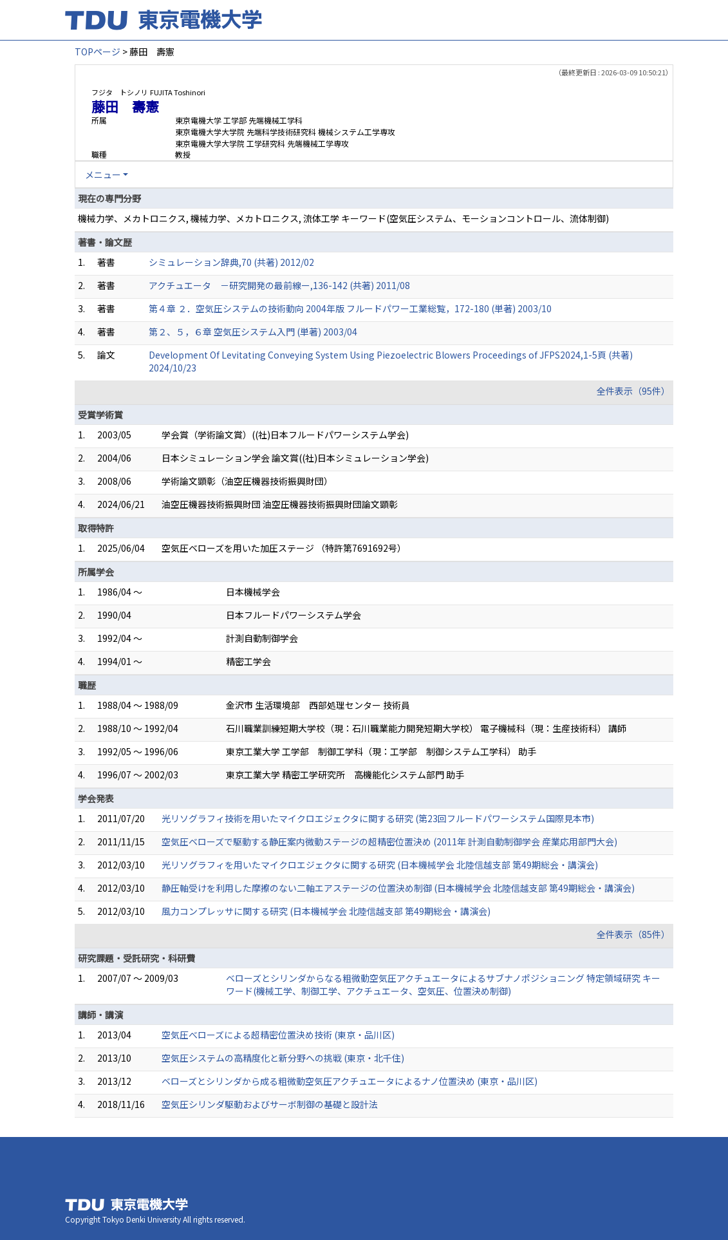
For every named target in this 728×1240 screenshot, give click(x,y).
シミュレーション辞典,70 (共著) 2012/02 (231, 262)
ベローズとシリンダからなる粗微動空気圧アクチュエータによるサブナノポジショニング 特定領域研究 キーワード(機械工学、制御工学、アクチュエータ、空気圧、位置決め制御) (443, 984)
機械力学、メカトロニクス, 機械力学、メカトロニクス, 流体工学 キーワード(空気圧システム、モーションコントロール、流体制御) (343, 218)
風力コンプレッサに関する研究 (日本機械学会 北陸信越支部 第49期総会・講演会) (326, 911)
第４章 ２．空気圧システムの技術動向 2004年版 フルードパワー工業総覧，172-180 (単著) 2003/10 (350, 308)
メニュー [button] (103, 174)
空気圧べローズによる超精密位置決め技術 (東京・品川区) (278, 1034)
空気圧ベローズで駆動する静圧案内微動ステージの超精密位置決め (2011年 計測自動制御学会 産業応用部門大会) (389, 841)
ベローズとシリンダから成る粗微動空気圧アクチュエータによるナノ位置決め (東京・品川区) (349, 1081)
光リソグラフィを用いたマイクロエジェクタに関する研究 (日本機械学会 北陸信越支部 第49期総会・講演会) (380, 864)
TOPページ (97, 51)
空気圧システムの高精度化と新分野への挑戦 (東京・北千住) (283, 1057)
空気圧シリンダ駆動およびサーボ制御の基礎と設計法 (270, 1104)
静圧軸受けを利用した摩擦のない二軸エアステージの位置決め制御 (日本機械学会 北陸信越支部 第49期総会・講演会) (398, 887)
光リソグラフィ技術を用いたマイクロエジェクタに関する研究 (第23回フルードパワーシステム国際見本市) (378, 818)
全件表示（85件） (633, 934)
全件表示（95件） (633, 390)
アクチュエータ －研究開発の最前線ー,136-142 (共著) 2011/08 (279, 285)
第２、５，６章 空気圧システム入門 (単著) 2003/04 (253, 331)
